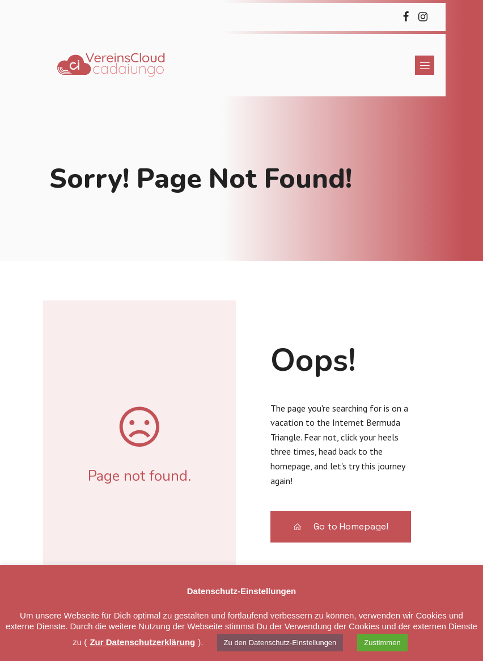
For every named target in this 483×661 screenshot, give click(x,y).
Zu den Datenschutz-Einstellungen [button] (280, 642)
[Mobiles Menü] (424, 65)
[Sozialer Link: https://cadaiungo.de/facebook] (405, 17)
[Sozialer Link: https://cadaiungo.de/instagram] (422, 17)
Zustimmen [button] (382, 642)
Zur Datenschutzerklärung (142, 642)
